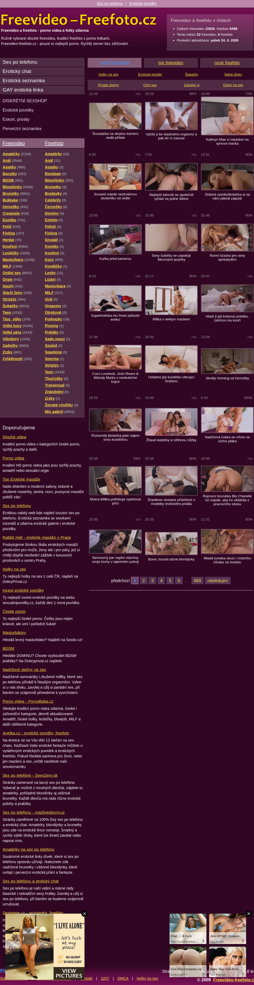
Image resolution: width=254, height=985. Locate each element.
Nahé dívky (233, 74)
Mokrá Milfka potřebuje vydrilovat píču (115, 501)
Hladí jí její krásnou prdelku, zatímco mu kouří (227, 318)
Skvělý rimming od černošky (227, 378)
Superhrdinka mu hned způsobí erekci (115, 317)
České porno (14, 611)
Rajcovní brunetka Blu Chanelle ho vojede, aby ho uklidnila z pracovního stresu (227, 500)
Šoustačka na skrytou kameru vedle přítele (115, 136)
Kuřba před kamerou (115, 259)
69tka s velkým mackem (171, 319)
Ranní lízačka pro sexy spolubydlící (227, 257)
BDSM (8, 648)
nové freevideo (115, 62)
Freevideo (14, 143)
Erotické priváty (150, 74)
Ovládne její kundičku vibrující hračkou (171, 379)
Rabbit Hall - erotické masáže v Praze (37, 537)
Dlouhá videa (14, 437)
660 (197, 580)
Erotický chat (17, 71)
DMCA (122, 978)
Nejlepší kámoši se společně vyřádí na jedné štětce (171, 197)
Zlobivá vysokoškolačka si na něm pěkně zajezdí (227, 196)
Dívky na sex (233, 85)
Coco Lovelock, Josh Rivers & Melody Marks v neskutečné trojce (115, 378)
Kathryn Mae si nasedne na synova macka (227, 141)
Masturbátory (14, 632)
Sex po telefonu (110, 3)
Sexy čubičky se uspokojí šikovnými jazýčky (171, 257)
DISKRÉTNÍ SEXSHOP (25, 100)
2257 (105, 978)
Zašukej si (192, 85)
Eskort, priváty (16, 119)
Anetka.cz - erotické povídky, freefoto (36, 733)
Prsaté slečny (108, 85)
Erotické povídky (143, 3)
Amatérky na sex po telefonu (28, 849)
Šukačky (191, 74)
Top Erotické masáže (21, 479)
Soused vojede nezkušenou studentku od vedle (115, 196)
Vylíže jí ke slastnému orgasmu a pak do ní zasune (171, 136)
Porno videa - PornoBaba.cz (28, 701)
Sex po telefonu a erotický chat (31, 881)
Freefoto (54, 143)
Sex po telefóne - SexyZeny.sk (30, 775)
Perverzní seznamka (22, 128)
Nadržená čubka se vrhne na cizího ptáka (227, 439)
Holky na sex (14, 569)
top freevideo (170, 62)
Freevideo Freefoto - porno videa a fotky (78, 19)
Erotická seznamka (24, 80)
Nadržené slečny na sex (24, 669)
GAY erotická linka (23, 90)
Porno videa (13, 458)
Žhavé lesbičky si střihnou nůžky (171, 440)
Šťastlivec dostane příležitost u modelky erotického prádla (171, 502)
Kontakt (86, 978)
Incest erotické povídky (23, 590)
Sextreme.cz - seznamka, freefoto (33, 912)
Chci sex (150, 85)
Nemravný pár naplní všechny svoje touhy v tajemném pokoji (115, 560)
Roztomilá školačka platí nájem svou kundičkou (115, 437)
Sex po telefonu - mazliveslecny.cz (34, 812)
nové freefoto (227, 62)
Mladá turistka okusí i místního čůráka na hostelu (227, 560)
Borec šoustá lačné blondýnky (171, 559)
